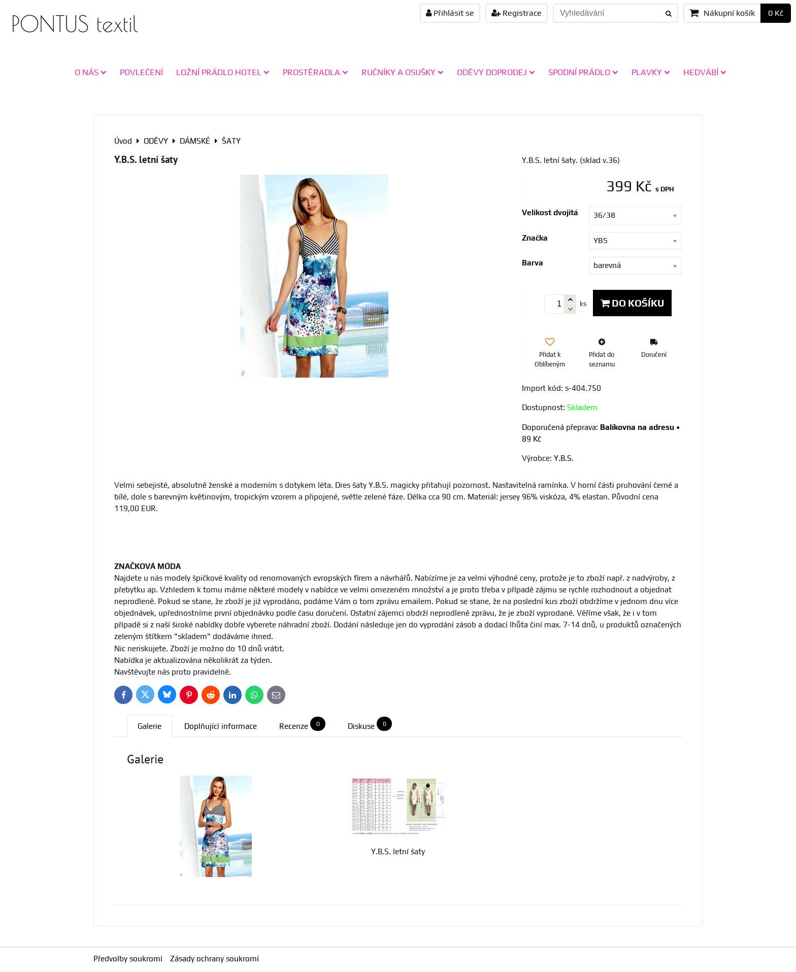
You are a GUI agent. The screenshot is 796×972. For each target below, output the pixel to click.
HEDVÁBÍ (704, 72)
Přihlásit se (450, 13)
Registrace (516, 13)
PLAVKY (651, 72)
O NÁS (91, 72)
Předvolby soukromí (127, 958)
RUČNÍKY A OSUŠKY (402, 72)
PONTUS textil (74, 24)
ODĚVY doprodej (496, 72)
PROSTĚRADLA (315, 72)
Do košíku (632, 303)
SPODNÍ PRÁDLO (583, 72)
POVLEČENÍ (141, 72)
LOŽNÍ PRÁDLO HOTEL (223, 72)
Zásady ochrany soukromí (214, 958)
